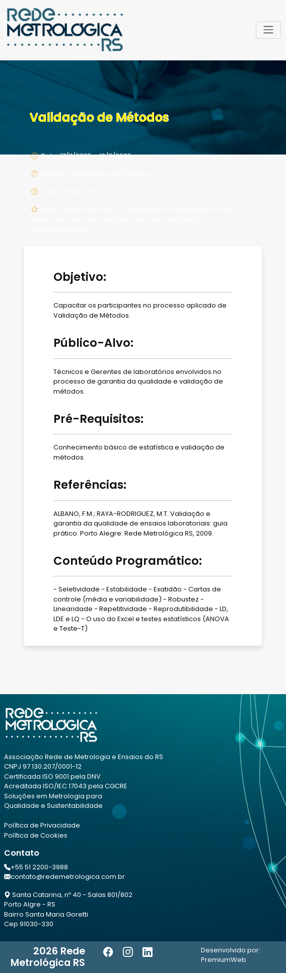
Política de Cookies (35, 835)
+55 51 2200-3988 (39, 867)
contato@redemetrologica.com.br (68, 876)
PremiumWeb (223, 959)
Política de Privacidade (42, 825)
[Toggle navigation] (268, 29)
